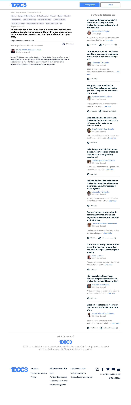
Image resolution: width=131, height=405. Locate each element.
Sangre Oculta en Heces (26, 16)
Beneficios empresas (39, 373)
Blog (51, 373)
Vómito (53, 16)
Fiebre (14, 16)
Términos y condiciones (59, 381)
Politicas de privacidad (58, 377)
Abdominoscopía (52, 23)
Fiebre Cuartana (59, 20)
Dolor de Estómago (44, 20)
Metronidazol (16, 20)
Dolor (60, 16)
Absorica (67, 16)
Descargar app (89, 5)
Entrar (110, 5)
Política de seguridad (58, 385)
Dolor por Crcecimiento (35, 23)
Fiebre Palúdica (42, 16)
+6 (61, 23)
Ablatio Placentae (29, 20)
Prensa (33, 377)
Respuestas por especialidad (81, 377)
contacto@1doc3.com (110, 374)
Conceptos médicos (78, 373)
